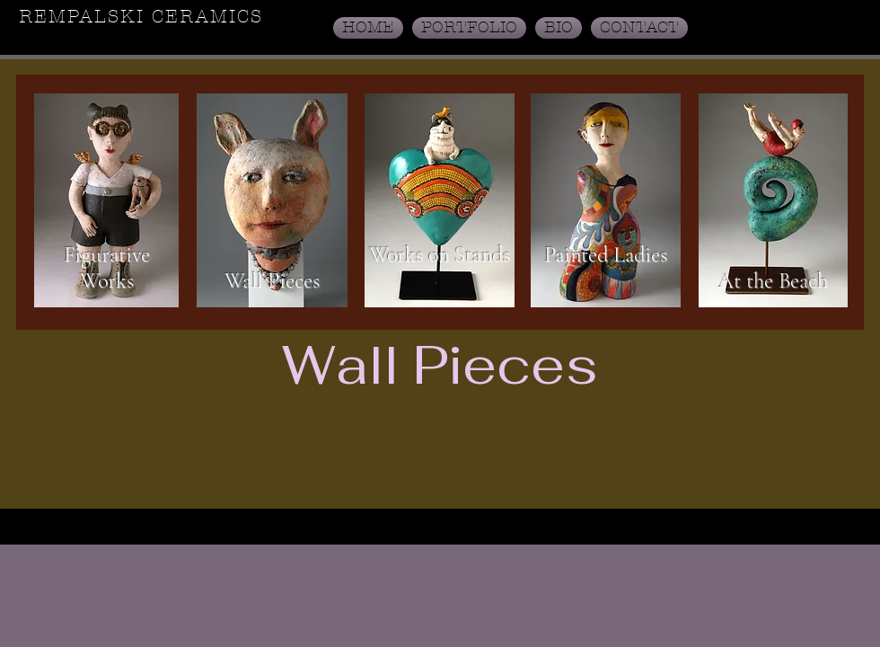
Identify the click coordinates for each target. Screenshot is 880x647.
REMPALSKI (85, 16)
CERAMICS (207, 16)
